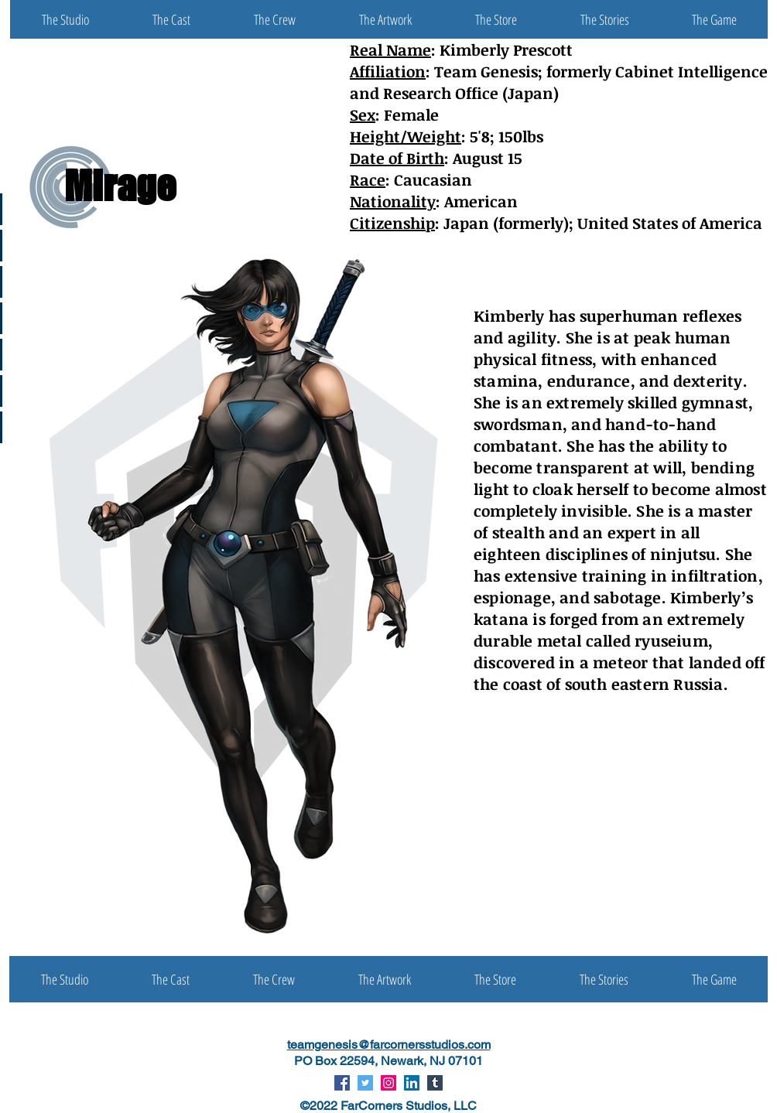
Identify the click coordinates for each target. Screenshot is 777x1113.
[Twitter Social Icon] (365, 1083)
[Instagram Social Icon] (388, 1083)
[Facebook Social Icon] (342, 1083)
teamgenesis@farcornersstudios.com (389, 1044)
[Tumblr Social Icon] (435, 1083)
